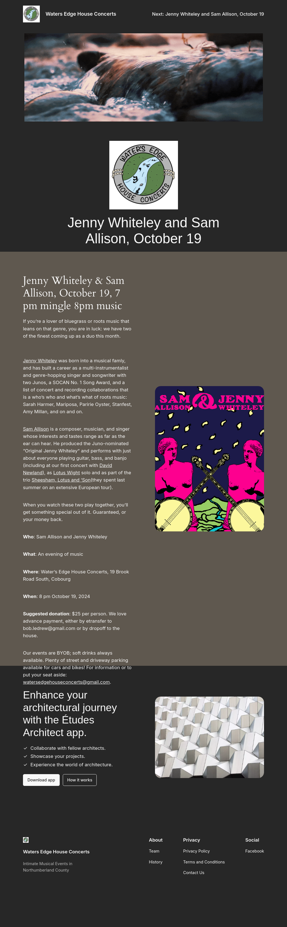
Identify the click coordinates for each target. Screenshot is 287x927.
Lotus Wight (66, 472)
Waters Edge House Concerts (80, 14)
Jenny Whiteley (40, 360)
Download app (41, 779)
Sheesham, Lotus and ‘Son (61, 480)
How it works (79, 779)
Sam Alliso (34, 429)
